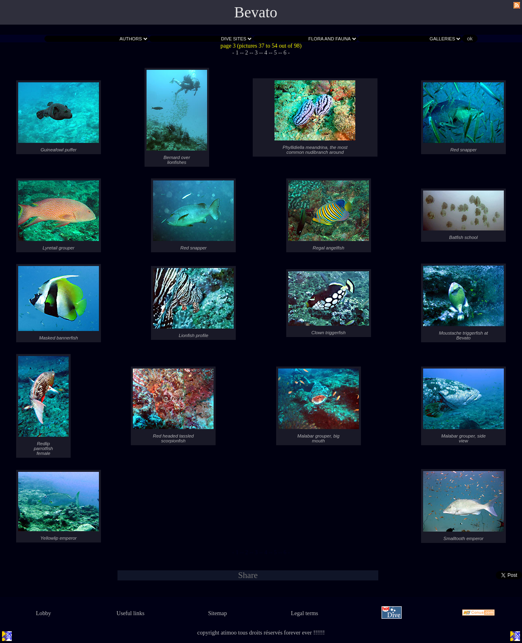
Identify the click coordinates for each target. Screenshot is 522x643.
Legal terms (304, 613)
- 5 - (275, 52)
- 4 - (266, 52)
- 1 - (237, 52)
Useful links (131, 613)
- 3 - (256, 52)
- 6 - (285, 52)
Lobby (43, 613)
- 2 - (247, 52)
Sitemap (217, 613)
